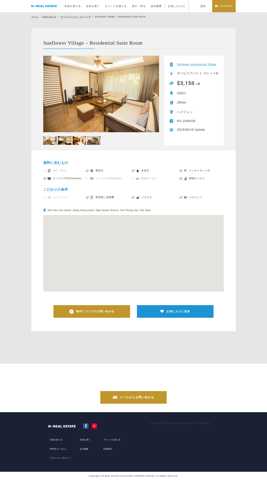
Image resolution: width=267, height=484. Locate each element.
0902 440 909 (137, 387)
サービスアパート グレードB (78, 16)
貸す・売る (139, 6)
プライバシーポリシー (60, 459)
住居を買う (93, 6)
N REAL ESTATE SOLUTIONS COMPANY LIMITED (180, 426)
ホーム (35, 16)
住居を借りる (72, 6)
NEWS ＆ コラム (57, 452)
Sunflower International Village (194, 65)
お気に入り (176, 6)
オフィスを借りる (116, 6)
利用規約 (107, 452)
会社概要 (156, 6)
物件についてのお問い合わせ (92, 312)
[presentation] (153, 95)
